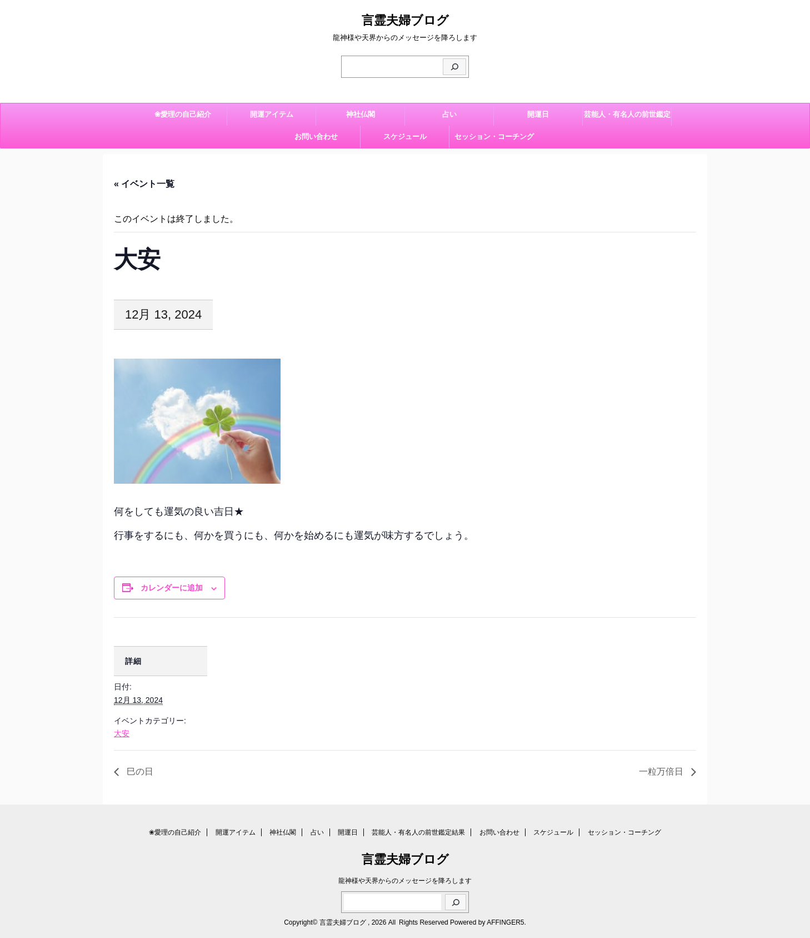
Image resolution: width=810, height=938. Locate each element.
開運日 (538, 114)
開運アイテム (271, 114)
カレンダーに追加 (172, 587)
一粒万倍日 (662, 771)
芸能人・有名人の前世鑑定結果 (627, 118)
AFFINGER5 (505, 922)
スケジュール (405, 136)
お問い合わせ (316, 136)
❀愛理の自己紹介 (182, 114)
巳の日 (138, 771)
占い (449, 114)
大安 (121, 733)
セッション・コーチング (494, 136)
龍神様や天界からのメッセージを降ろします (405, 881)
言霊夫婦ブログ (405, 20)
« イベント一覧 (144, 183)
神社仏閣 (360, 114)
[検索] (454, 66)
